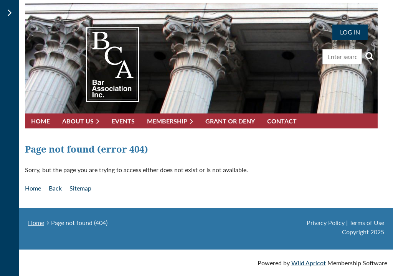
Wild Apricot (308, 262)
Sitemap (80, 188)
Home (33, 188)
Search (369, 56)
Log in (350, 32)
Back (55, 188)
